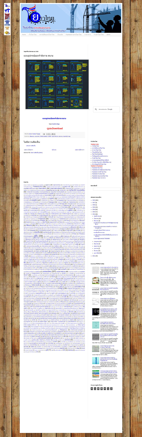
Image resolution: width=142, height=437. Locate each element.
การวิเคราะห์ (82, 215)
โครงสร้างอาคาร (79, 242)
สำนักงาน (81, 321)
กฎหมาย (47, 185)
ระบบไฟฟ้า (80, 295)
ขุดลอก (54, 223)
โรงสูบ (42, 305)
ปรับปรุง (31, 276)
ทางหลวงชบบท (80, 261)
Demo (73, 348)
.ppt (52, 350)
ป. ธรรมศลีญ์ (71, 273)
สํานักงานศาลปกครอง (70, 325)
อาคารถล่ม (78, 341)
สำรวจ (25, 331)
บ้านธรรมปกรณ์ (53, 267)
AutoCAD (65, 136)
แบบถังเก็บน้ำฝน (80, 269)
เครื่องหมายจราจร (56, 239)
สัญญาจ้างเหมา (80, 319)
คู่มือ (36, 236)
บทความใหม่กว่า (28, 149)
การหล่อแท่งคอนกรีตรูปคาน (68, 217)
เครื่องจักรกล (59, 237)
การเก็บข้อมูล (80, 200)
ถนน (66, 256)
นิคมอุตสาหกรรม (39, 266)
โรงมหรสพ (37, 305)
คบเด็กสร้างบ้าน (32, 228)
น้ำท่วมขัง (45, 264)
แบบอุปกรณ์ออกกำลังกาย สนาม (102, 230)
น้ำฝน (74, 264)
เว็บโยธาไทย (32, 34)
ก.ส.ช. (51, 197)
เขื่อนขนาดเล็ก (43, 225)
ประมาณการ (61, 275)
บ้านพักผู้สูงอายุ (76, 267)
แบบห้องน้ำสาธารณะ (99, 232)
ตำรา (84, 254)
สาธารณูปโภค (27, 321)
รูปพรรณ (72, 301)
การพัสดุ (46, 213)
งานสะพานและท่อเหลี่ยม (36, 247)
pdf (47, 350)
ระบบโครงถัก (28, 295)
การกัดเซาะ (51, 200)
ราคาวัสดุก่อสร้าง (37, 300)
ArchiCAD (56, 348)
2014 (94, 209)
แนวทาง (47, 266)
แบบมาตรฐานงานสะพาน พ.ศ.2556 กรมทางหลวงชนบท (108, 322)
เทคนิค (50, 262)
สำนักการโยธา (43, 321)
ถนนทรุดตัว (26, 257)
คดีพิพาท (81, 227)
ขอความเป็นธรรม (74, 220)
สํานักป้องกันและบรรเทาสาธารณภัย (77, 326)
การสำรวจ (41, 217)
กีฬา (28, 220)
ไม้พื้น (47, 291)
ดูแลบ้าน (61, 252)
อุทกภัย (81, 345)
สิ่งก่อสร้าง (54, 331)
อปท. (72, 338)
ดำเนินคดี (44, 252)
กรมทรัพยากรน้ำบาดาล (30, 188)
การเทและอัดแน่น (34, 210)
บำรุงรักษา (55, 269)
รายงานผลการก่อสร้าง (29, 301)
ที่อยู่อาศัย (45, 262)
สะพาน (72, 320)
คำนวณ (49, 233)
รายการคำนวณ (72, 300)
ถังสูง (72, 257)
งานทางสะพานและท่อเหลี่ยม (32, 246)
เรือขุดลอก (78, 301)
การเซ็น (73, 205)
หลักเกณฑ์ (43, 335)
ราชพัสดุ (65, 300)
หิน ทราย (54, 336)
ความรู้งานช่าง (69, 230)
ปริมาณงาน (47, 276)
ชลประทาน (38, 249)
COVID (69, 348)
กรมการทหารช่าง (66, 185)
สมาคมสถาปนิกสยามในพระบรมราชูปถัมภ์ (68, 318)
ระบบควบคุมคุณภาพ (62, 293)
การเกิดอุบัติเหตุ (27, 202)
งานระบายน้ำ (75, 246)
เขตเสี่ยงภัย (69, 223)
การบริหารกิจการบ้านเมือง (50, 210)
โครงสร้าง (82, 239)
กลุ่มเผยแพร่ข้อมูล (79, 195)
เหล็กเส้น (78, 336)
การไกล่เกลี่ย (43, 202)
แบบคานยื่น (72, 269)
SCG (64, 350)
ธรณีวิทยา (66, 262)
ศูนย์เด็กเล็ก (75, 313)
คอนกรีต (37, 232)
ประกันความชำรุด (79, 273)
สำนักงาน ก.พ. (27, 323)
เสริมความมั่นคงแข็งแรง (29, 333)
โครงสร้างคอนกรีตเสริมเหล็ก (42, 241)
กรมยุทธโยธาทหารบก (51, 190)
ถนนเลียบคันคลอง (49, 257)
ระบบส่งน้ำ (26, 296)
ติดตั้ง (26, 256)
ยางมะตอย (60, 291)
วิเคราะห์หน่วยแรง (76, 310)
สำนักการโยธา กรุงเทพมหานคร (58, 321)
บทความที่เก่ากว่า (79, 149)
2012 (94, 214)
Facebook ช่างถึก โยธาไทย (99, 172)
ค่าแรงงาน (37, 233)
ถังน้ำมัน (68, 257)
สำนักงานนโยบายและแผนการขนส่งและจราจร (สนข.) (51, 325)
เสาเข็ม (38, 333)
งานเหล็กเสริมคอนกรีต (56, 247)
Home (24, 34)
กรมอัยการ (30, 193)
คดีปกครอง (73, 227)
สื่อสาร (82, 331)
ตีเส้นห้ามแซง (40, 256)
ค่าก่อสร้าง (79, 232)
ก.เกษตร (28, 185)
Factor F (36, 350)
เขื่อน (36, 225)
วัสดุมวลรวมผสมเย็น (29, 310)
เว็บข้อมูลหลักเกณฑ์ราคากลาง (100, 156)
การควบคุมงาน (70, 203)
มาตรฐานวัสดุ (40, 290)
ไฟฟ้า (61, 285)
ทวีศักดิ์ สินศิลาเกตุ (44, 259)
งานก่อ (40, 244)
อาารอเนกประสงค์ (74, 345)
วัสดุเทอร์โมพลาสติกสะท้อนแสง (70, 308)
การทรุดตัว (78, 208)
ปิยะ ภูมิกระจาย (32, 278)
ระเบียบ (70, 296)
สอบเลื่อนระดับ (65, 319)
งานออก (65, 247)
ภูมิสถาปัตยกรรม (68, 286)
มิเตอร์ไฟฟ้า (75, 290)
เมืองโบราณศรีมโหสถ (32, 291)
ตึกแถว (46, 256)
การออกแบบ (42, 218)
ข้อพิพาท (33, 222)
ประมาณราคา (69, 275)
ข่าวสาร (33, 224)
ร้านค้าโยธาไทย (99, 34)
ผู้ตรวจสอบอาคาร (81, 280)
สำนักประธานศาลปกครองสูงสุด (61, 326)
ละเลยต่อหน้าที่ (73, 305)
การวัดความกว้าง (73, 215)
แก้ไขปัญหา (43, 220)
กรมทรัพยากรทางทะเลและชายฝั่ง (53, 186)
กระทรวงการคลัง (81, 193)
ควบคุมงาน (63, 229)
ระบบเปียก (74, 295)
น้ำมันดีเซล (79, 264)
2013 (94, 211)
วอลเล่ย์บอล (75, 306)
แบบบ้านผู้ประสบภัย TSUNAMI (102, 238)
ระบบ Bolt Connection (55, 296)
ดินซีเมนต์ (50, 252)
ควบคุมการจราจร (54, 228)
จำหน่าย (70, 247)
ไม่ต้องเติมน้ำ (41, 291)
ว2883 (60, 306)
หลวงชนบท (30, 335)
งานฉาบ (64, 244)
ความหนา (31, 232)
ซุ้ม (63, 251)
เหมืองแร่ (59, 336)
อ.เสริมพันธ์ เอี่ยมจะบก (50, 340)
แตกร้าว (61, 256)
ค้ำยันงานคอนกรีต (66, 233)
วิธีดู (29, 311)
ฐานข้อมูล (81, 251)
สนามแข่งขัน (69, 316)
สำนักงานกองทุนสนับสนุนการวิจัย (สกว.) (41, 323)
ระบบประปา (66, 295)
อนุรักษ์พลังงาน (57, 338)
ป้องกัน (53, 276)
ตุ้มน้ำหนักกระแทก (54, 256)
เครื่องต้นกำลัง (75, 237)
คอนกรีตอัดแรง (57, 232)
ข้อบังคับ (28, 222)
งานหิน (48, 247)
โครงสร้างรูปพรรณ (28, 242)
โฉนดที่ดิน (76, 247)
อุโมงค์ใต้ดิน (64, 346)
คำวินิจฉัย (74, 233)
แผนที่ (59, 281)
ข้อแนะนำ (82, 220)
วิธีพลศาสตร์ (34, 311)
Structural (83, 350)
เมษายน (96, 248)
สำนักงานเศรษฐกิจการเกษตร (37, 326)
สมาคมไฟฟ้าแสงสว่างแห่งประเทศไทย (47, 318)
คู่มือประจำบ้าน (28, 237)
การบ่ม (41, 210)
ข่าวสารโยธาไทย (96, 150)
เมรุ (26, 291)
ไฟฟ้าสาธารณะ (78, 285)
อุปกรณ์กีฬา (38, 346)
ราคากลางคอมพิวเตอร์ (53, 298)
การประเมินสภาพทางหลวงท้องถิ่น (30, 212)
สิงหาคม (96, 220)
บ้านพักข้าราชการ (67, 267)
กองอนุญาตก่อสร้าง (35, 198)
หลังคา (67, 335)
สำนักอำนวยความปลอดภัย (77, 329)
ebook (83, 348)
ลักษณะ (79, 305)
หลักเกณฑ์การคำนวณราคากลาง (56, 335)
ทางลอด (66, 261)
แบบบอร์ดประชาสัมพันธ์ (29, 271)
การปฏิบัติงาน (70, 210)
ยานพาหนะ (66, 291)
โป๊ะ (76, 278)
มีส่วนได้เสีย (82, 290)
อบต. (68, 338)
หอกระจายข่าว (27, 336)
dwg (69, 136)
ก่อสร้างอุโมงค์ (79, 198)
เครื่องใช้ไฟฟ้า (67, 237)
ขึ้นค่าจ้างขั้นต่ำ (41, 223)
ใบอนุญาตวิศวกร (46, 273)
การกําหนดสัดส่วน (60, 200)
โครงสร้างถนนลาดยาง (67, 241)
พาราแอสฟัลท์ (70, 283)
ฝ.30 (68, 281)
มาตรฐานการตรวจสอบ (72, 288)
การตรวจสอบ (64, 207)
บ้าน (38, 267)
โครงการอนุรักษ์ (74, 239)
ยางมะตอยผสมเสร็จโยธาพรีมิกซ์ (100, 160)
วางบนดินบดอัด (61, 310)
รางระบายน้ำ (52, 300)
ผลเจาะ (36, 280)
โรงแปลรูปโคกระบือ (28, 305)
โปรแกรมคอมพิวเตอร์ (68, 278)
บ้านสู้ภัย (35, 269)
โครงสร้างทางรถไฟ (78, 241)
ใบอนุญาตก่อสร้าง (36, 273)
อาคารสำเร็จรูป (33, 345)
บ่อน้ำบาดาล (76, 266)
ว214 (56, 306)
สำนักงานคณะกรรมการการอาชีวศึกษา (75, 323)
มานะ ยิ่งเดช (68, 290)
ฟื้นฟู (47, 285)
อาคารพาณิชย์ (32, 343)
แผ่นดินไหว (53, 281)
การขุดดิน (64, 202)
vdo (37, 351)
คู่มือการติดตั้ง (46, 236)
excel (31, 350)
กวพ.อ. (46, 197)
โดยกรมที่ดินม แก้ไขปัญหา (70, 252)
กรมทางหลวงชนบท (56, 188)
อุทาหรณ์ (26, 346)
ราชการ (59, 300)
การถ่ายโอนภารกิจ (62, 208)
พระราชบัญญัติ (47, 283)
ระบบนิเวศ (57, 295)
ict (43, 350)
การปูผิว (67, 212)
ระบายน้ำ (64, 296)
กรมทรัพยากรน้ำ (66, 186)
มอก (28, 288)
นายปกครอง (26, 264)
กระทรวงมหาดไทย (59, 195)
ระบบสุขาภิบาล (40, 296)
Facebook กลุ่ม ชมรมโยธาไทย (100, 176)
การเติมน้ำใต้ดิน (34, 208)
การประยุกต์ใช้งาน (43, 212)
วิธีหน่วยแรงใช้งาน (43, 311)
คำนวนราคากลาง (57, 233)
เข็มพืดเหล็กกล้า (77, 223)
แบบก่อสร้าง (64, 269)
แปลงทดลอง (46, 278)
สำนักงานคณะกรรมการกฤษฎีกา (58, 323)
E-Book (26, 350)
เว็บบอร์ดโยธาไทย (97, 152)
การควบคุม (61, 203)
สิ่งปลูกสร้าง (61, 331)
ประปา (26, 275)
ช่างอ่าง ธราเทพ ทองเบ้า (42, 251)
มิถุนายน (96, 243)
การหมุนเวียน (58, 217)
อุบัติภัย (32, 346)
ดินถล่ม (56, 252)
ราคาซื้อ (79, 298)
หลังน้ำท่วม (81, 335)
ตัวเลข (67, 254)
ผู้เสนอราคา (45, 281)
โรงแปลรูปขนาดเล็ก (78, 303)
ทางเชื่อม (37, 261)
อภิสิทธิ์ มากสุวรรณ (79, 338)
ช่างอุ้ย (52, 251)
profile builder (58, 350)
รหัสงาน (26, 293)
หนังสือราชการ (50, 333)
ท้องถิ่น (61, 259)
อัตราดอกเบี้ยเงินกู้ (40, 341)
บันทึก (34, 267)
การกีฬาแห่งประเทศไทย (71, 200)
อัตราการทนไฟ (31, 341)
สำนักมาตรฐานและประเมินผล (62, 328)
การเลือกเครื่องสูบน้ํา (43, 215)
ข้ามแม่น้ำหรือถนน (76, 222)
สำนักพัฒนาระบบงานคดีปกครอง (32, 328)
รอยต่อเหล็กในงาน (40, 293)
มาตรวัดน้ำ (62, 290)
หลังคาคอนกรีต (74, 335)
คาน (32, 233)
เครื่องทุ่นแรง (82, 237)
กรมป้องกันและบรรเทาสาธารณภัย (37, 190)
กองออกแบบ (44, 198)
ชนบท (81, 247)
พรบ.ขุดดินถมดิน (28, 283)
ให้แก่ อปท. (33, 338)
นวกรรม (81, 262)
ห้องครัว (33, 336)
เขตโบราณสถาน (61, 223)
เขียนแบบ (32, 136)
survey (26, 351)
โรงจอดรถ (69, 303)
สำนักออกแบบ (63, 330)
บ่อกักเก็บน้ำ (68, 266)
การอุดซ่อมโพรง (62, 218)
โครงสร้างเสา (61, 242)
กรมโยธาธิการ (62, 190)
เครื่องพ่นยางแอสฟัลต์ (39, 239)
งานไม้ (64, 246)
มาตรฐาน (61, 288)
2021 (94, 200)
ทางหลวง (71, 261)
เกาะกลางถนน (34, 220)
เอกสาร (71, 346)
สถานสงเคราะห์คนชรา (64, 315)
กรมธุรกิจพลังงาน (77, 188)
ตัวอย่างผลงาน (73, 254)
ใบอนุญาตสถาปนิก (55, 273)
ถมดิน (56, 257)
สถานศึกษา (54, 315)
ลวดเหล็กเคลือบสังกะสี (58, 305)
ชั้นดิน (68, 249)
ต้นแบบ (83, 252)
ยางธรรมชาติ (53, 291)
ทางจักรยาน (31, 261)
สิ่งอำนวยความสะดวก (70, 331)
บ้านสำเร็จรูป (29, 269)
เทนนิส (55, 262)
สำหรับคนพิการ (32, 331)
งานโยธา (69, 246)
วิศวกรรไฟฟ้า (64, 311)
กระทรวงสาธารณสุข (70, 195)
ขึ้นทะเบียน (49, 223)
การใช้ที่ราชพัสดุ (57, 205)
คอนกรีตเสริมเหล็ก (47, 232)
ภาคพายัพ (36, 286)
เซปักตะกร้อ (74, 251)
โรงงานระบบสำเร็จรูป (60, 303)
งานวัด (81, 246)
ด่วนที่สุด (32, 252)
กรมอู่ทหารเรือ (58, 193)
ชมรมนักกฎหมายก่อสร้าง (29, 249)
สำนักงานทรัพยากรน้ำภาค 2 (30, 325)
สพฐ (74, 316)
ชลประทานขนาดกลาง (48, 249)
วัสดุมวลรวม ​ (82, 308)
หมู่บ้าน (77, 333)
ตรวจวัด (37, 254)
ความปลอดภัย (31, 230)
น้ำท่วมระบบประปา (53, 264)
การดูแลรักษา (80, 205)
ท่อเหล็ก (80, 259)
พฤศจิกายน (97, 216)
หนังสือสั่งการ (59, 333)
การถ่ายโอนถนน (52, 208)
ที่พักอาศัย (39, 262)
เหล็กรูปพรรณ (71, 336)
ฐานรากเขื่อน (26, 252)
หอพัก (43, 336)
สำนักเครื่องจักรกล (72, 321)
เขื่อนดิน (50, 225)
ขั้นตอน (61, 222)
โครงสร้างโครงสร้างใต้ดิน (56, 241)
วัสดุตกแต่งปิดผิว (58, 308)
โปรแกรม (58, 278)
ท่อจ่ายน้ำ (68, 259)
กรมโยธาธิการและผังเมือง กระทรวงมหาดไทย (37, 192)
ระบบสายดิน (33, 296)
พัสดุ (64, 283)
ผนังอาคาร (81, 278)
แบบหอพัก (28, 273)
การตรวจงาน (47, 207)
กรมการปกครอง (75, 185)
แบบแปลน (37, 136)
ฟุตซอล (52, 285)
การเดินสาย (26, 207)
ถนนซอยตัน (72, 256)
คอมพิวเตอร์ (64, 232)
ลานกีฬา (49, 136)
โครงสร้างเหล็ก (69, 242)
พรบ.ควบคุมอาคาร (38, 283)
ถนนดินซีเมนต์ (80, 256)
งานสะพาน (26, 247)
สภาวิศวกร (26, 318)
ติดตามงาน (33, 256)
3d (24, 185)
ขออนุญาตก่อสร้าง (53, 222)
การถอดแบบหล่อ (43, 208)
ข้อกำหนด (66, 220)
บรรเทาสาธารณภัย (60, 266)
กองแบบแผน (57, 197)
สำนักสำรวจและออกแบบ (37, 329)
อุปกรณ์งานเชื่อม (46, 346)
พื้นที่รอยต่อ (27, 285)
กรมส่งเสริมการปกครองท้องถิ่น (57, 192)
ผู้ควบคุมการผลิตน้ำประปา (64, 280)
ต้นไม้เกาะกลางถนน (29, 254)
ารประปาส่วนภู (49, 348)
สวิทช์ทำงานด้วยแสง (55, 319)
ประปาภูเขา (42, 275)
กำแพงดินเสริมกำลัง (72, 218)
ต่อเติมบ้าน (47, 254)
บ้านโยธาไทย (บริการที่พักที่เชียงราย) (101, 162)
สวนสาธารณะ (46, 319)
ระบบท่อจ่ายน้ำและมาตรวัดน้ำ (40, 295)
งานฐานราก (70, 244)
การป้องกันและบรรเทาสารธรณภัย (57, 212)
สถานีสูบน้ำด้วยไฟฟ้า (75, 315)
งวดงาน (35, 244)
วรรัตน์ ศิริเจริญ (67, 306)
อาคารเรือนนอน (59, 343)
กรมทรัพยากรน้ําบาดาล (78, 186)
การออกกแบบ (33, 218)
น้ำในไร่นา (61, 264)
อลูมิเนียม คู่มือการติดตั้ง (37, 340)
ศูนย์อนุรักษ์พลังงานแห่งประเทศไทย (32, 315)
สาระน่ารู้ (35, 321)
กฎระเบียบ (41, 185)
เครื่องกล (45, 237)
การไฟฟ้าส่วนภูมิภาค (66, 213)
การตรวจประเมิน (55, 207)
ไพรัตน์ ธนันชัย (43, 136)
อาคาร (55, 341)
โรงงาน (41, 303)
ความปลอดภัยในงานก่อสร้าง (44, 230)
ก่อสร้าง (51, 198)
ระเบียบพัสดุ (75, 296)
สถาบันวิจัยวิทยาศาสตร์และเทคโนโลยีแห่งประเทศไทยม (45, 316)
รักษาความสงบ (31, 298)
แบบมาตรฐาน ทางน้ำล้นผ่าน (107, 298)
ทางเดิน (43, 261)
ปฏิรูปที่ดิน (64, 273)
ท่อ (50, 259)
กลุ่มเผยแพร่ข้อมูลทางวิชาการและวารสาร (33, 197)
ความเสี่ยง (78, 230)
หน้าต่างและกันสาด (68, 333)
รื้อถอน (62, 301)
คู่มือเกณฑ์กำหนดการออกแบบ (78, 236)
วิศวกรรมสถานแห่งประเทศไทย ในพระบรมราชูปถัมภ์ (36, 313)
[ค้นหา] (106, 109)
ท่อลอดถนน (73, 259)
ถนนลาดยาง (41, 257)
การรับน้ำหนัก (33, 215)
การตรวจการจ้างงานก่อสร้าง (37, 207)
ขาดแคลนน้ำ (67, 222)
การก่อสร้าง (34, 200)
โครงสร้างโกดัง (29, 241)
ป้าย (80, 276)
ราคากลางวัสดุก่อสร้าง (65, 298)
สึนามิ (77, 331)
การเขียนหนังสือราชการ (52, 203)
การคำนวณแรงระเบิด (80, 203)
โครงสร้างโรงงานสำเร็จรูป (41, 242)
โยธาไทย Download (97, 154)
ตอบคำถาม (61, 254)
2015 (94, 207)
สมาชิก (33, 319)
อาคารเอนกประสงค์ (52, 345)
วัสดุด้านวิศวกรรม (49, 308)
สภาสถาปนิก (34, 318)
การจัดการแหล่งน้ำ (48, 205)
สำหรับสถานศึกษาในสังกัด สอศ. (43, 331)
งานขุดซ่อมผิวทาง (56, 244)
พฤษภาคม (97, 246)
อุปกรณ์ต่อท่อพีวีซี (56, 346)
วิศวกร (50, 311)
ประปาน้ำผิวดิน (34, 275)
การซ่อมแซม (65, 205)
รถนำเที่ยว (77, 291)
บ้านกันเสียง (44, 267)
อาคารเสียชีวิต (42, 345)
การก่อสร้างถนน (44, 200)
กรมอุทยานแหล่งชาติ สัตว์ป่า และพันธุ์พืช (44, 193)
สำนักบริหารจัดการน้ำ (48, 326)
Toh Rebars (32, 351)
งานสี (44, 247)
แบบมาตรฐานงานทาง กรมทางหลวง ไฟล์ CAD (107, 346)
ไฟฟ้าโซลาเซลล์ (69, 285)
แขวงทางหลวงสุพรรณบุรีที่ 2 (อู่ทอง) (70, 225)
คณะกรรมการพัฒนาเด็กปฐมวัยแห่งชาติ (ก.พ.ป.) (51, 227)
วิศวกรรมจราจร (80, 311)
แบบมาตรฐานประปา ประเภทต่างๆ (109, 267)
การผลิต (26, 213)
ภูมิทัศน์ (61, 286)
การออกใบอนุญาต (53, 218)
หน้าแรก (54, 149)
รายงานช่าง (80, 300)
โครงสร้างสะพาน (53, 242)
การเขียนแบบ (41, 203)
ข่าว (28, 223)
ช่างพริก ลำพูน (55, 124)
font (41, 350)
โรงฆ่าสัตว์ (29, 303)
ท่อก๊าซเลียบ (55, 259)
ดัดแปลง (38, 252)
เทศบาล (60, 262)
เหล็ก (64, 336)
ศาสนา (60, 313)
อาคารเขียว (63, 341)
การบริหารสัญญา (61, 210)
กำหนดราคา (80, 218)
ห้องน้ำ (38, 336)
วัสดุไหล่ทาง (44, 310)
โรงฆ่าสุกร (36, 303)
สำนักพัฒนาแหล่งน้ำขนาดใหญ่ (47, 328)
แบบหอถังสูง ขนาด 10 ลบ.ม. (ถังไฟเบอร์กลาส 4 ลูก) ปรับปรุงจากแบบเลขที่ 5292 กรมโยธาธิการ (108, 310)
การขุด (58, 202)
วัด (80, 306)
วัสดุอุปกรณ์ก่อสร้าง (52, 310)
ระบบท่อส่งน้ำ (51, 295)
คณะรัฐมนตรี (66, 227)
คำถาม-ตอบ (43, 233)
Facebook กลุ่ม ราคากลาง (99, 178)
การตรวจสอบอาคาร (75, 207)
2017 (94, 202)
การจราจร (39, 205)
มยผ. (25, 288)
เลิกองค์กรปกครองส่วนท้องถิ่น (42, 306)
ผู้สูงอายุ (39, 281)
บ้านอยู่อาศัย (41, 269)
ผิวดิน (55, 280)
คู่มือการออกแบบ (65, 236)
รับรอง (37, 298)
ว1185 (52, 306)
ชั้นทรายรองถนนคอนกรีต (76, 249)
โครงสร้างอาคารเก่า (28, 244)
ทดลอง (31, 259)
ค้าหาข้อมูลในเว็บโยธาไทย (99, 164)
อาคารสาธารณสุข (76, 343)
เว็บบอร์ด (60, 34)
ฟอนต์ (43, 285)
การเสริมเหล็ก (50, 217)
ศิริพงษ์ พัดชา (67, 313)
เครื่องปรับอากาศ (29, 239)
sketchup (70, 350)
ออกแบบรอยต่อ (76, 340)
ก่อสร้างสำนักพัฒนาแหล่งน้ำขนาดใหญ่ (66, 198)
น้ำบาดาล (67, 264)
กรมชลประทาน (38, 186)
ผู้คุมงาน (74, 280)
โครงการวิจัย (65, 239)
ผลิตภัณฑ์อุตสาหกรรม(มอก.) (46, 280)
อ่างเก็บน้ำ (65, 345)
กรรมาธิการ (73, 193)
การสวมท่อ (35, 217)
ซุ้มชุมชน (68, 251)
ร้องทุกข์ (32, 293)
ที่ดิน (25, 262)
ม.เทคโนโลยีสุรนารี (78, 286)
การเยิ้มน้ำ (75, 213)
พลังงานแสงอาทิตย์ (56, 283)
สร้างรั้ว (39, 319)
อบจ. (64, 338)
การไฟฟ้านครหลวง (54, 213)
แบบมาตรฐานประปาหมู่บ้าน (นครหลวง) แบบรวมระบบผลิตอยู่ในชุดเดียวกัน (108, 359)
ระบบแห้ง (47, 296)
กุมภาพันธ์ (96, 253)
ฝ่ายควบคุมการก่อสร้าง (80, 281)
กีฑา (25, 220)
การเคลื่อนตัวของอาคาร (30, 205)
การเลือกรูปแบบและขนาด (63, 215)
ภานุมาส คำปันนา (49, 286)
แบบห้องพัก (82, 271)
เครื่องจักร (51, 237)
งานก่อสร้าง (47, 244)
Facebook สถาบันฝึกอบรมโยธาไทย (101, 170)
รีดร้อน (57, 301)
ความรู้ (60, 230)
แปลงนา (52, 278)
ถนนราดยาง (33, 257)
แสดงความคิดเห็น (31, 145)
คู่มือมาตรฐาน (37, 238)
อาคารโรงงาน (67, 343)
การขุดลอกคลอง (72, 202)
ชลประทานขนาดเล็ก (60, 249)
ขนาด (53, 220)
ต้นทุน (79, 252)
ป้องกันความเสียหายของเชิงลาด (64, 276)
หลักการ (37, 335)
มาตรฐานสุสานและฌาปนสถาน (51, 290)
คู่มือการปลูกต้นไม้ (55, 236)
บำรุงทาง (48, 269)
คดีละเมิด (25, 228)
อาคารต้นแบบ (71, 341)
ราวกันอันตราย (51, 301)
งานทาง (83, 244)
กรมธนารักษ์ (68, 188)
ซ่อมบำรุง (58, 251)
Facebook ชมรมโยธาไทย (73, 34)
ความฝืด (55, 230)
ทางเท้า (48, 261)
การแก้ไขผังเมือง (35, 202)
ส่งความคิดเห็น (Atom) (37, 152)
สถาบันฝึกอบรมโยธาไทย (46, 34)
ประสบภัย (77, 275)
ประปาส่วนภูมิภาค (51, 275)
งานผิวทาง (56, 246)
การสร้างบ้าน (28, 217)
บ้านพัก (60, 267)
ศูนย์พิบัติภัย (82, 313)
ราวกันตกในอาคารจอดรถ (41, 301)
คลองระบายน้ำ (46, 228)
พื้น (75, 283)
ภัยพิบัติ (30, 286)
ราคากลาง (87, 34)
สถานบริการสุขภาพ (46, 315)
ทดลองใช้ (36, 259)
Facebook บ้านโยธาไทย (98, 174)
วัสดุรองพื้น (37, 310)
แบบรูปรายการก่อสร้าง (73, 271)
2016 (94, 205)
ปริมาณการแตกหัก (39, 276)
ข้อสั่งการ (39, 222)
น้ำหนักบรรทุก (32, 266)
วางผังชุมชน (68, 310)
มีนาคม (96, 250)
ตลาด (42, 254)
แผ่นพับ (64, 281)
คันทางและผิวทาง (72, 232)
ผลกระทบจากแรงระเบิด (28, 280)
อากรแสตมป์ (48, 341)
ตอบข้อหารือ (54, 254)
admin (108, 34)
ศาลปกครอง (53, 313)
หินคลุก (48, 336)
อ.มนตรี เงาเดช (27, 340)
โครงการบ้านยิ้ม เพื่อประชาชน (108, 277)
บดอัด (53, 266)
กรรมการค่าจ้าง (66, 193)
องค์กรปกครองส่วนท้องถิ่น (44, 338)
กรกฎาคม (96, 241)
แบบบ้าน (37, 271)
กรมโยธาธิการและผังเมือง (77, 190)
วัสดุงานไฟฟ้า (33, 308)
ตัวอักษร (79, 254)
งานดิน (76, 244)
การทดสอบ (70, 208)
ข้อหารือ (45, 222)
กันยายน (96, 218)
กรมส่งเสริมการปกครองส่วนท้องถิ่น (74, 192)
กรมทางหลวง (42, 188)
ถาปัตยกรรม (78, 257)
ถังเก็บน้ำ (62, 257)
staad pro (77, 350)
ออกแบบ (61, 136)
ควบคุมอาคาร (72, 229)
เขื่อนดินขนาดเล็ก (57, 225)
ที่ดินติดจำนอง (32, 262)
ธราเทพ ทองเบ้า (74, 262)
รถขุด (71, 291)
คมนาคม (39, 228)
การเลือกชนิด (53, 215)
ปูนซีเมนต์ (39, 278)
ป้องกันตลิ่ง (74, 276)
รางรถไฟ (45, 300)
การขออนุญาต (51, 202)
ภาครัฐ (41, 286)
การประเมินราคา (80, 210)
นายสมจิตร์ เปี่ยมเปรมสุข (36, 264)
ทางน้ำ (53, 261)
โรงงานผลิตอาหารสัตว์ (49, 303)
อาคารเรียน (50, 343)
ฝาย (72, 281)
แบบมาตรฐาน (61, 271)
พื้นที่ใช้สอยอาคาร (81, 283)
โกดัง (49, 220)
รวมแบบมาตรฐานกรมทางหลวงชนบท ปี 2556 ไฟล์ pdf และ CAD (108, 371)
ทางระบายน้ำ (59, 261)
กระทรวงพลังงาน (48, 195)
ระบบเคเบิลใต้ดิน (72, 293)
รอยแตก (48, 293)
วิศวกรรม (71, 311)
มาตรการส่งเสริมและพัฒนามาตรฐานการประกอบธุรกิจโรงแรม (43, 288)
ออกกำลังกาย (55, 136)
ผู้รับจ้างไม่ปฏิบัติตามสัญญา (30, 281)
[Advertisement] (68, 168)
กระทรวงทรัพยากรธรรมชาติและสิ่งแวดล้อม (34, 195)
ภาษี (56, 286)
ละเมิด (66, 305)
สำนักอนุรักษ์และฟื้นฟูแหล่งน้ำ (51, 329)
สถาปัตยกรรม (61, 316)
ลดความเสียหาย (49, 305)
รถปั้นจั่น (83, 291)
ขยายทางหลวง (59, 220)
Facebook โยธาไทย (97, 168)
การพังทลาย (39, 213)
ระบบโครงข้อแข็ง (81, 293)
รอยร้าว (53, 293)
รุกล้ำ (67, 301)
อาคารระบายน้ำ (42, 343)
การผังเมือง (32, 213)
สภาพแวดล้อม (80, 316)
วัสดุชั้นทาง (40, 308)
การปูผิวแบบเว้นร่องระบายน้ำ (77, 212)
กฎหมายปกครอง (57, 185)
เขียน (83, 224)
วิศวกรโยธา (56, 311)
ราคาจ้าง (74, 298)
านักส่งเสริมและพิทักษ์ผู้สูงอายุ (38, 348)
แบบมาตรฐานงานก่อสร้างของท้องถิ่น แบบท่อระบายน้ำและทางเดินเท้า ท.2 (109, 335)
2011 (94, 256)
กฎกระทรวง (34, 185)
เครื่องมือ (48, 239)
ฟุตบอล (56, 285)
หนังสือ (43, 333)
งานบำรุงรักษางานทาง (47, 246)
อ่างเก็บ (59, 345)
